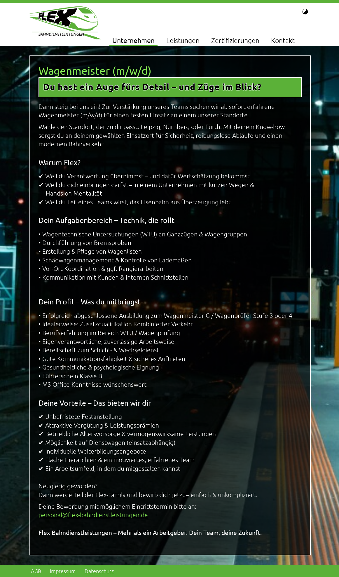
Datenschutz (99, 571)
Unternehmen (133, 40)
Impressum (63, 571)
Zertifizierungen (235, 40)
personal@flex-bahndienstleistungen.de (93, 514)
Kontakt (283, 40)
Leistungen (183, 40)
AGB (36, 571)
